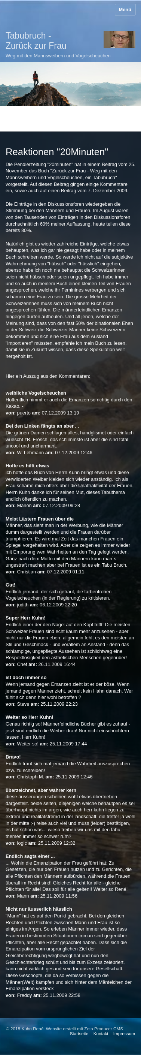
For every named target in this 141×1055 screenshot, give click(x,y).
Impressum (124, 1033)
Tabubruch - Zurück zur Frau (36, 41)
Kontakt (101, 1033)
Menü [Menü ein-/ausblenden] (125, 9)
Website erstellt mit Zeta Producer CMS (84, 1028)
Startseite (79, 1033)
